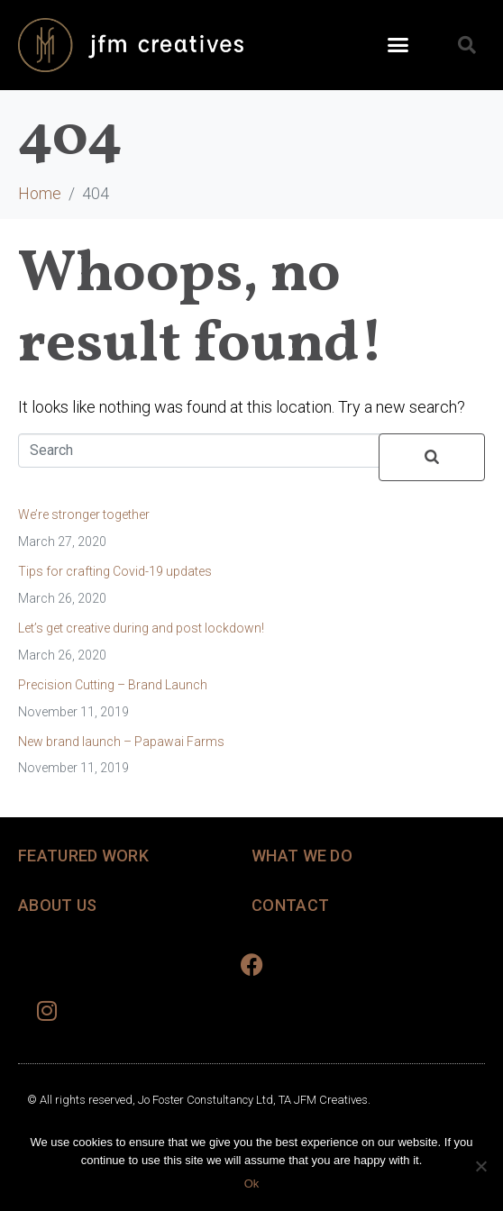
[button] (398, 45)
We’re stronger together (84, 514)
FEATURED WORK (83, 855)
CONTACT (290, 905)
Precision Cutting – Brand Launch (112, 685)
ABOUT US (57, 905)
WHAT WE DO (302, 855)
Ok (252, 1183)
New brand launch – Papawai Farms (121, 741)
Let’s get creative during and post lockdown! (141, 628)
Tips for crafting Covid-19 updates (115, 571)
